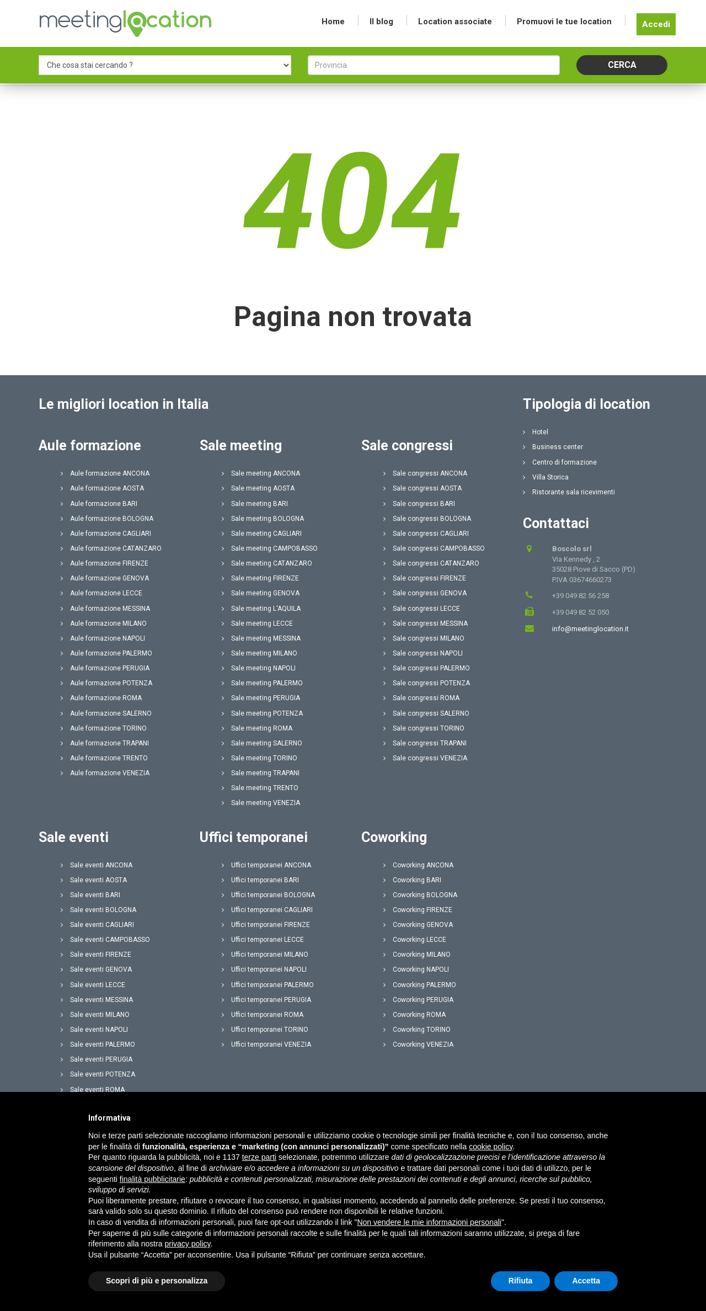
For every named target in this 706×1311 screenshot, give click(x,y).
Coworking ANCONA (418, 865)
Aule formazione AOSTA (102, 488)
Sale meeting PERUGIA (261, 698)
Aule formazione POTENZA (106, 683)
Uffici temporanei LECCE (263, 940)
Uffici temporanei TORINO (265, 1029)
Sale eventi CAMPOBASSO (105, 940)
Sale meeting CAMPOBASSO (270, 548)
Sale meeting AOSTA (258, 488)
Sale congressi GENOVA (425, 593)
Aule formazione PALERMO (106, 653)
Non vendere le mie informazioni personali (429, 1233)
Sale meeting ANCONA (261, 473)
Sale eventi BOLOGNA (98, 910)
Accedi (656, 24)
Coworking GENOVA (418, 925)
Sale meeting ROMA (257, 728)
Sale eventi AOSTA (94, 880)
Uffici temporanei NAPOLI (264, 969)
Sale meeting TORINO (259, 758)
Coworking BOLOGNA (420, 895)
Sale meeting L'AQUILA (261, 608)
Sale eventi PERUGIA (96, 1059)
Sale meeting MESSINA (261, 638)
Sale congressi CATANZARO (431, 563)
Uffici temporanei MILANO (265, 954)
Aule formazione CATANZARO (111, 548)
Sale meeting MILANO (259, 653)
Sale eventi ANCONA (96, 865)
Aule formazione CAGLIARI (106, 533)
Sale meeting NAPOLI (259, 668)
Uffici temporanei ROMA (262, 1015)
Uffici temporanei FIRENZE (266, 925)
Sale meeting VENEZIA (261, 803)
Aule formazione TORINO (104, 728)
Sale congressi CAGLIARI (426, 533)
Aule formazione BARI (99, 504)
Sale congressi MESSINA (425, 623)
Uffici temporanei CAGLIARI (267, 910)
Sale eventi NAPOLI (94, 1029)
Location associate (455, 21)
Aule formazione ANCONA (105, 473)
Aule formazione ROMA (101, 698)
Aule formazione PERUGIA (105, 668)
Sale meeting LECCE (257, 623)
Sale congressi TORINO (423, 728)
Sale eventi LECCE (93, 985)
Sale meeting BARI (255, 504)
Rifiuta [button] (521, 1292)
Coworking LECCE (414, 940)
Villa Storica (546, 477)
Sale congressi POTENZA (426, 683)
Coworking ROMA (414, 1015)
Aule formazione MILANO (104, 623)
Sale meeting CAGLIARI (262, 533)
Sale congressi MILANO (423, 638)
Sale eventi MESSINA (97, 1000)
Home (333, 21)
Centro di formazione (560, 462)
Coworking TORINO (417, 1029)
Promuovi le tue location (564, 21)
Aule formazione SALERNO (106, 713)
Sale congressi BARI (419, 504)
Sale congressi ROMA (421, 698)
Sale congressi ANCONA (425, 473)
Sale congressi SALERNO (426, 713)
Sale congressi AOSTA (422, 488)
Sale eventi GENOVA (96, 969)
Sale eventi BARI (90, 895)
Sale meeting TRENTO (260, 788)
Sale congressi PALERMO (426, 668)
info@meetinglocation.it (590, 629)
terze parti (259, 1168)
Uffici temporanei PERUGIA (266, 1000)
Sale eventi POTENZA (98, 1074)
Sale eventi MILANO (95, 1015)
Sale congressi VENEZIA (425, 758)
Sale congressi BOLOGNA (427, 519)
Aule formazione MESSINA (105, 608)
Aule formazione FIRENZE (104, 563)
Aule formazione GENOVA (105, 578)
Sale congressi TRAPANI (425, 743)
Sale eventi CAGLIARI (97, 925)
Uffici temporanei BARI (260, 880)
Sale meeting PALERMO (262, 683)
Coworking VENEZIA (418, 1044)
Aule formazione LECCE (101, 593)
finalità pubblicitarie (152, 1190)
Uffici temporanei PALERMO (268, 985)
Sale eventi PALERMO (98, 1044)
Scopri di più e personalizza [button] (156, 1292)
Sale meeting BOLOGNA (263, 519)
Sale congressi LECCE (421, 608)
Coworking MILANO (417, 954)
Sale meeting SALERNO (262, 743)
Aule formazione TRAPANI (105, 743)
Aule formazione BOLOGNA (107, 519)
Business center (553, 447)
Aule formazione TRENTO (104, 758)
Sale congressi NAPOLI (423, 653)
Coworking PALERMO (419, 985)
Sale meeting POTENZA (262, 713)
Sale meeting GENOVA (260, 593)
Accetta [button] (586, 1292)
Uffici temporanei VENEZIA (266, 1044)
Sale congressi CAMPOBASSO (434, 548)
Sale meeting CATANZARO (267, 563)
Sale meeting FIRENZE (260, 578)
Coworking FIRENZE (417, 910)
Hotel (535, 432)
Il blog (381, 21)
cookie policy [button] (490, 1157)
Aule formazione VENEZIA (105, 773)
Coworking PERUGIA (418, 1000)
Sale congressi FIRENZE (424, 578)
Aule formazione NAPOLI (103, 638)
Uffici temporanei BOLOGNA (268, 895)
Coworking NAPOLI (416, 969)
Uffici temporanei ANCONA (266, 865)
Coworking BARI (412, 880)
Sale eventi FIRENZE (96, 954)
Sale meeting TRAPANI (260, 773)
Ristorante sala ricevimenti (569, 492)
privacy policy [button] (188, 1255)
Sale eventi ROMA (93, 1090)
